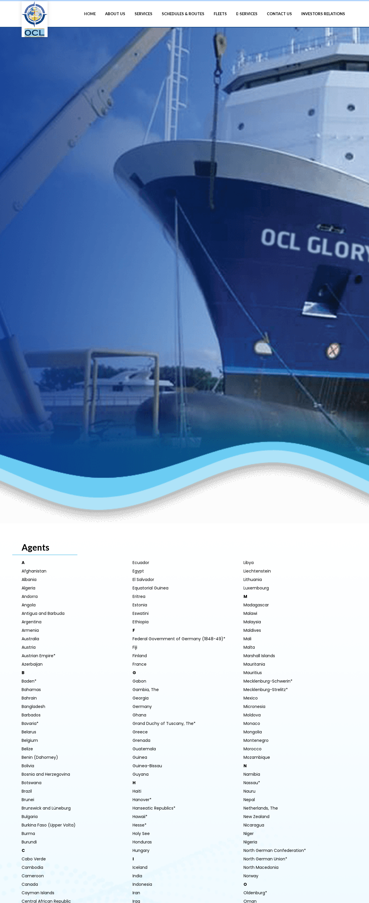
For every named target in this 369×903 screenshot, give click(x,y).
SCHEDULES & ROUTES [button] (183, 13)
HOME (90, 13)
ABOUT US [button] (115, 13)
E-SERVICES (246, 13)
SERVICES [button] (143, 13)
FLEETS (220, 13)
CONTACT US (279, 13)
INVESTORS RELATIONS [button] (323, 13)
